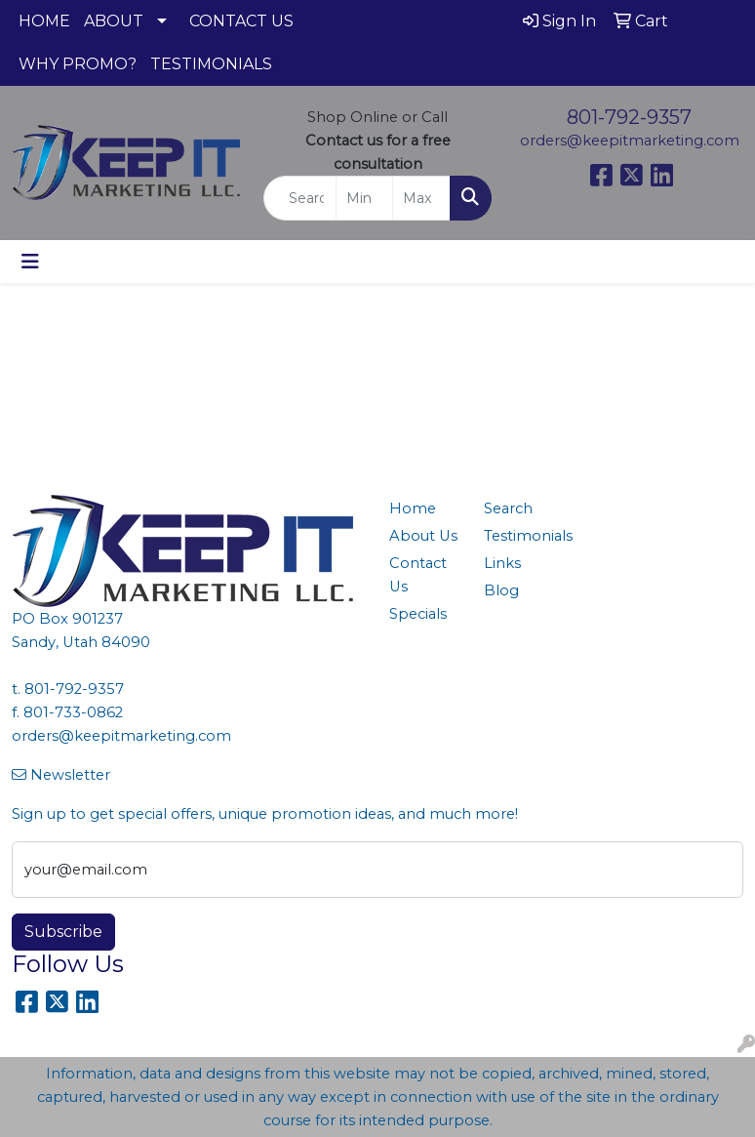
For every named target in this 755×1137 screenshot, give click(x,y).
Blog (501, 590)
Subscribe (63, 931)
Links (502, 563)
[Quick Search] (300, 198)
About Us (423, 536)
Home (412, 508)
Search (508, 508)
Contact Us (418, 574)
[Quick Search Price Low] (365, 198)
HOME (44, 21)
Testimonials (519, 536)
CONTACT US (241, 21)
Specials (418, 614)
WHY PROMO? (78, 64)
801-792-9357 (629, 117)
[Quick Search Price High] (421, 198)
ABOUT (113, 21)
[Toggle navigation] (30, 261)
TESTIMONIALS (211, 64)
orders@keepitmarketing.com (629, 140)
